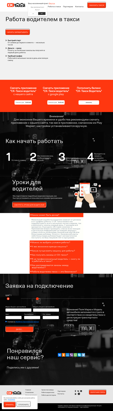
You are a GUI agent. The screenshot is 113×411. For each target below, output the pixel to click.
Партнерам (68, 7)
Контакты (79, 7)
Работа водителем (47, 392)
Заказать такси (96, 5)
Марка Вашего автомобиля (15, 307)
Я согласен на (23, 322)
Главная (28, 390)
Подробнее (11, 399)
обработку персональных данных (27, 322)
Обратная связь (97, 392)
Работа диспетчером (48, 395)
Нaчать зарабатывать (17, 32)
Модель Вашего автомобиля (43, 307)
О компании (29, 392)
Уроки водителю (31, 395)
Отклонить (23, 405)
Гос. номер (47, 314)
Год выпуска (28, 314)
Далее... (19, 329)
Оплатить (89, 102)
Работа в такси (54, 7)
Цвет (7, 314)
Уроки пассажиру (47, 390)
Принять (10, 405)
